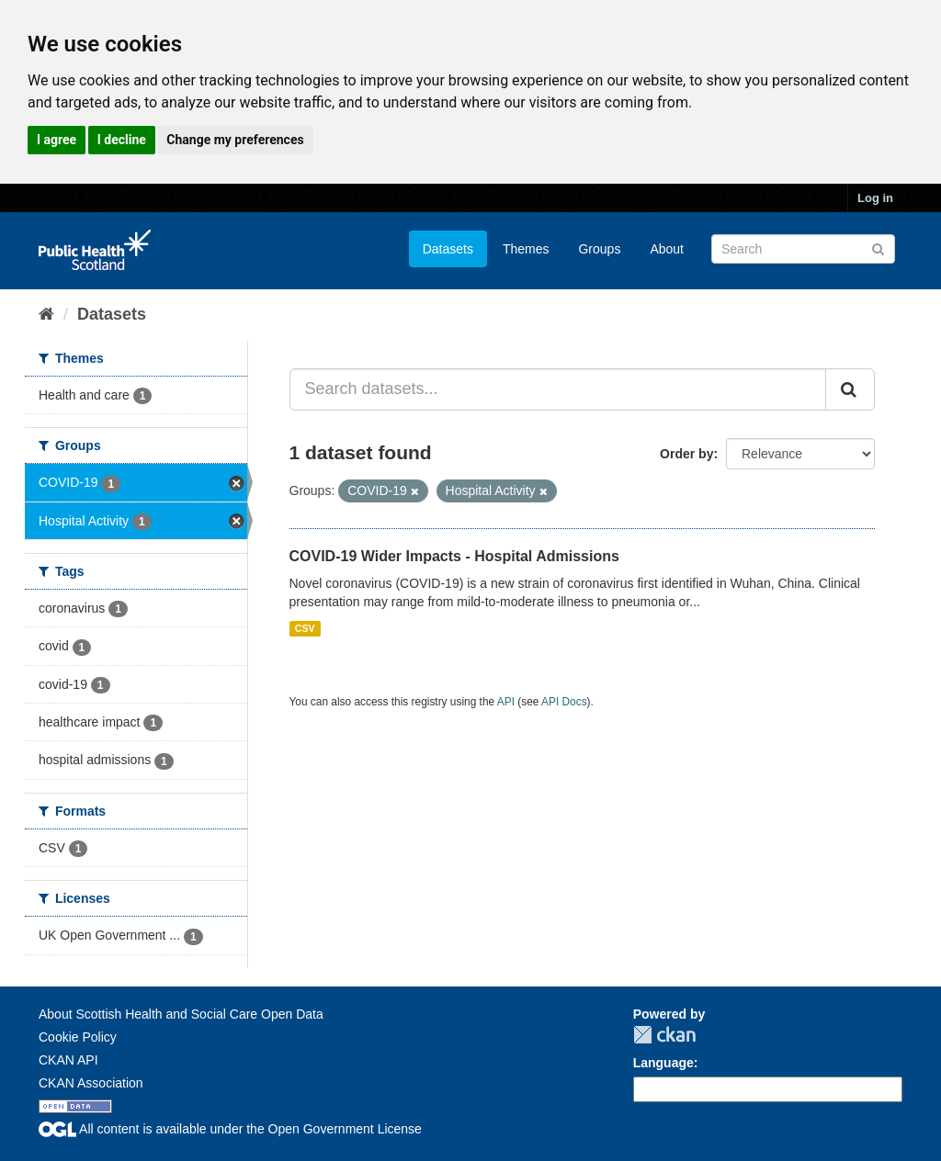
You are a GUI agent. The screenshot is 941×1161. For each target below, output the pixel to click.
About (667, 249)
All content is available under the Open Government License (230, 1129)
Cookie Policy (78, 1037)
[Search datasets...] (558, 389)
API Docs (564, 701)
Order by (686, 453)
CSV (305, 628)
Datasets (448, 249)
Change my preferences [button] (234, 139)
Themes (526, 249)
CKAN (664, 1034)
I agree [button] (56, 139)
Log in (875, 198)
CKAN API (68, 1060)
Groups (599, 249)
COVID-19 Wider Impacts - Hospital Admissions (454, 556)
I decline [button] (121, 139)
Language (663, 1062)
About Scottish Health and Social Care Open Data (181, 1014)
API (506, 701)
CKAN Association (91, 1083)
